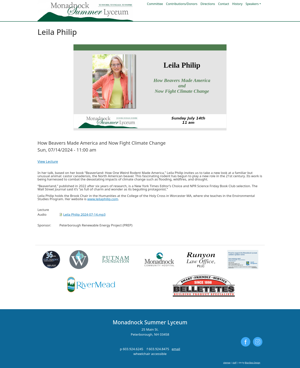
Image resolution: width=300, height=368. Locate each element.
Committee (155, 4)
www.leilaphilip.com (102, 199)
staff (234, 362)
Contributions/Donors (181, 4)
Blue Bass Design (252, 362)
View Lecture (48, 161)
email (176, 349)
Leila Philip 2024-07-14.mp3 (84, 214)
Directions (208, 4)
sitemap (227, 362)
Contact (223, 4)
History (237, 4)
